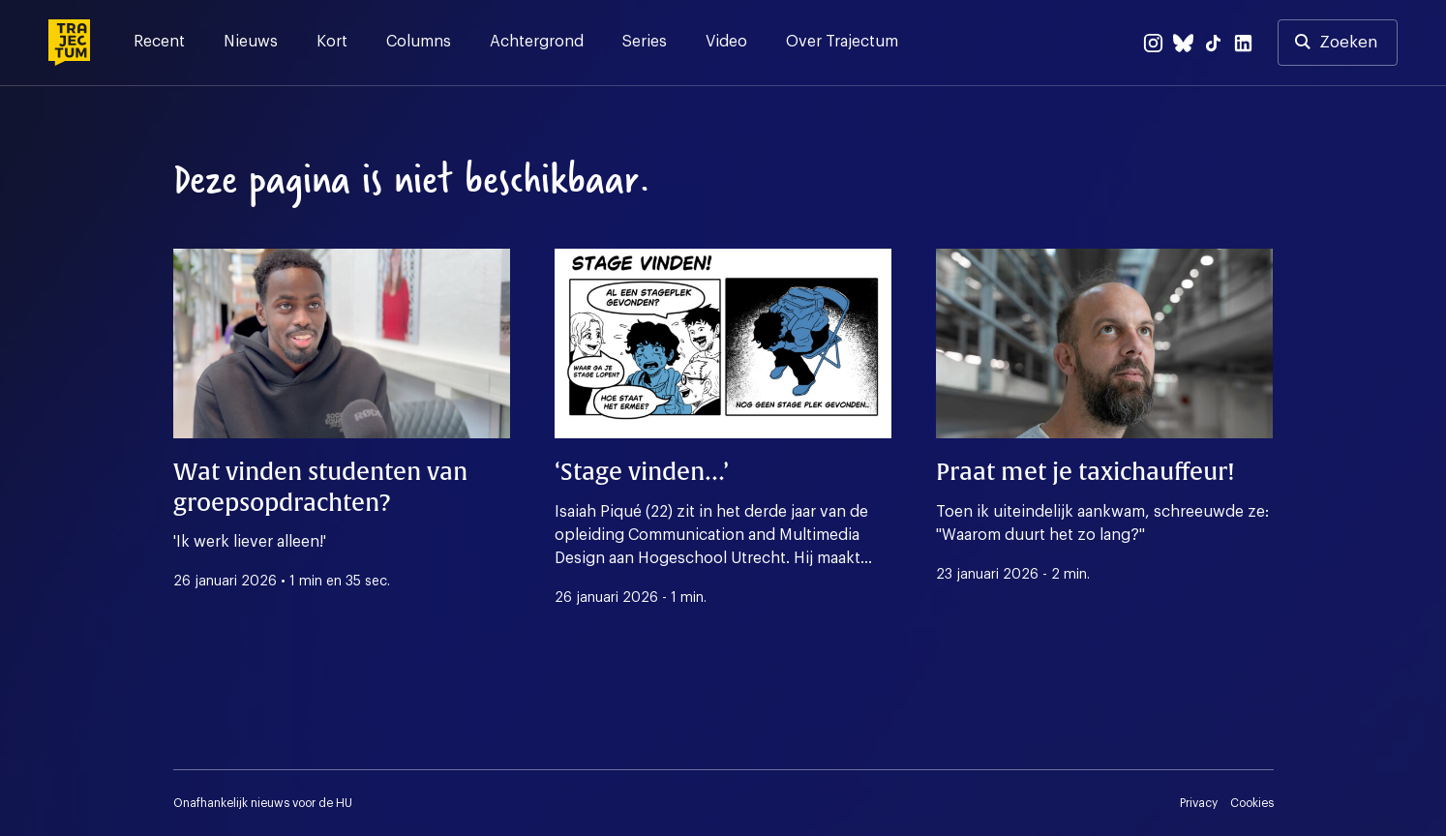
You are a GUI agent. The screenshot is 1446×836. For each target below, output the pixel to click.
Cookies (1252, 803)
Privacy (1199, 803)
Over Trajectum (842, 41)
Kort (331, 41)
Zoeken (1348, 42)
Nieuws (251, 41)
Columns (418, 41)
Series (644, 41)
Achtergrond (537, 41)
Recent (159, 41)
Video (726, 41)
